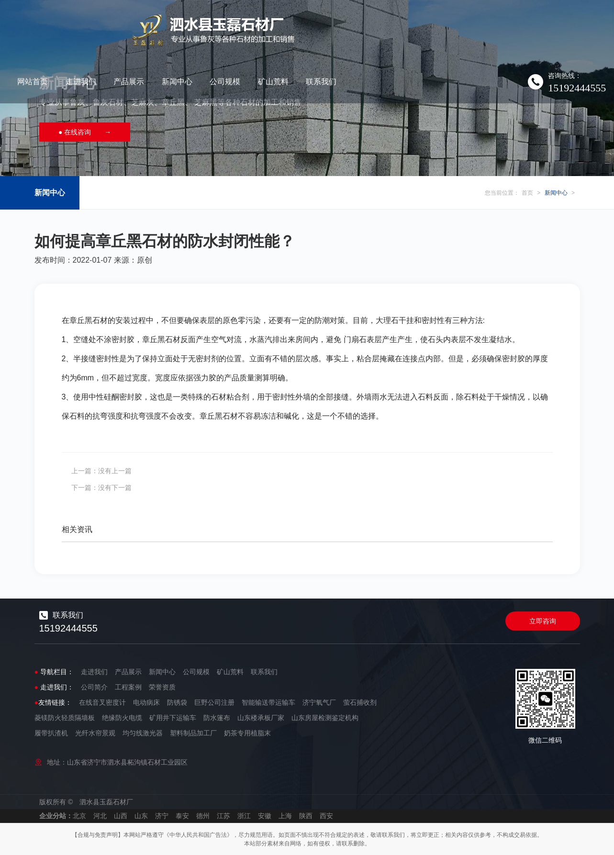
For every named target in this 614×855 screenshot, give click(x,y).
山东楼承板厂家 (260, 718)
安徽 (264, 816)
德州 (203, 816)
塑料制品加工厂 (193, 733)
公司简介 (94, 687)
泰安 (182, 816)
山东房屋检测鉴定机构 (324, 718)
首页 (527, 192)
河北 (100, 816)
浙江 (244, 816)
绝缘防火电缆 (122, 718)
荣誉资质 (162, 687)
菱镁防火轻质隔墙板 (64, 718)
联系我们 (477, 21)
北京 (79, 816)
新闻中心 (333, 21)
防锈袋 (177, 702)
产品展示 (284, 21)
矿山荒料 (429, 21)
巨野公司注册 (214, 702)
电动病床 (146, 702)
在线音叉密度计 (102, 702)
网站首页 (188, 21)
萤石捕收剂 (360, 702)
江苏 (223, 816)
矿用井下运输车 (172, 718)
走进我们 (237, 21)
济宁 (161, 816)
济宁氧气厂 (319, 702)
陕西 (306, 816)
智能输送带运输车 (268, 702)
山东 (141, 816)
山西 (120, 816)
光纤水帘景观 (95, 733)
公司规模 (381, 21)
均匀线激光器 (143, 733)
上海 (285, 816)
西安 (326, 816)
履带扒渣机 (51, 733)
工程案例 (128, 687)
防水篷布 (216, 718)
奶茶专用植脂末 (247, 733)
